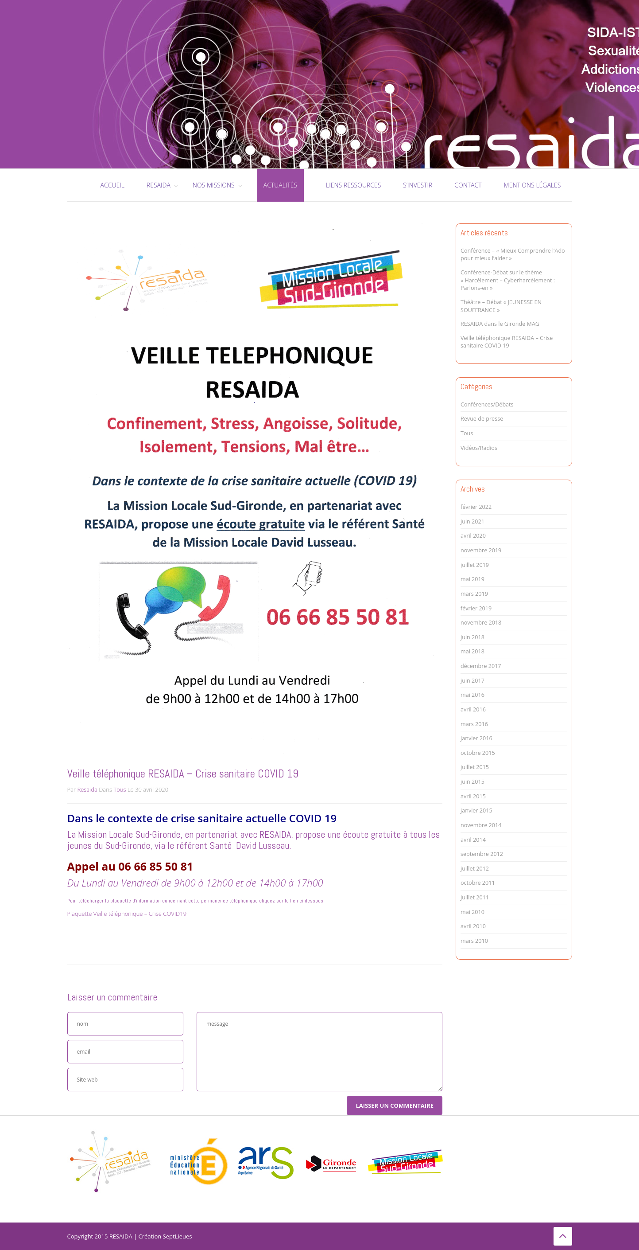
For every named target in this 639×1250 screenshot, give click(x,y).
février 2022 (476, 507)
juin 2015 (472, 781)
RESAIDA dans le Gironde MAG (500, 324)
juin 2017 (472, 680)
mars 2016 (474, 724)
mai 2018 (472, 651)
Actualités (280, 185)
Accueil (112, 185)
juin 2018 (472, 637)
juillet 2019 (475, 565)
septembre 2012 (482, 854)
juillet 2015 (475, 767)
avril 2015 (473, 796)
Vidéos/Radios (479, 448)
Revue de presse (482, 418)
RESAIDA (158, 185)
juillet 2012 (475, 868)
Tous (119, 789)
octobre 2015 (478, 753)
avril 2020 (473, 535)
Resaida (87, 789)
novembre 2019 (481, 550)
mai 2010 (472, 912)
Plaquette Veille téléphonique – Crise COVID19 (127, 914)
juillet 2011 (475, 897)
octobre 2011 (478, 883)
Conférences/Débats (487, 404)
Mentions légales (532, 185)
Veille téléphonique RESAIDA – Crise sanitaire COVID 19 (507, 342)
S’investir (417, 185)
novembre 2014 (481, 825)
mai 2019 (472, 579)
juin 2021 (472, 521)
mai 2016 (472, 695)
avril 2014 (473, 840)
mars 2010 (474, 941)
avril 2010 (473, 926)
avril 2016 (473, 709)
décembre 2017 (481, 666)
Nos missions (214, 185)
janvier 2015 (476, 810)
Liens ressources (353, 185)
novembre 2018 (481, 622)
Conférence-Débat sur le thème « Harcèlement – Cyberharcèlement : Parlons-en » (508, 280)
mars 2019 (474, 594)
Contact (467, 185)
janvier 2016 (476, 738)
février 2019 (476, 608)
